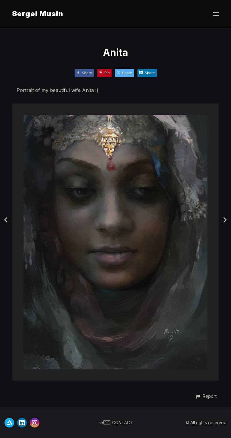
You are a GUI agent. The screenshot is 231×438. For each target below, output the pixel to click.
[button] (206, 396)
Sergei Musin (37, 13)
